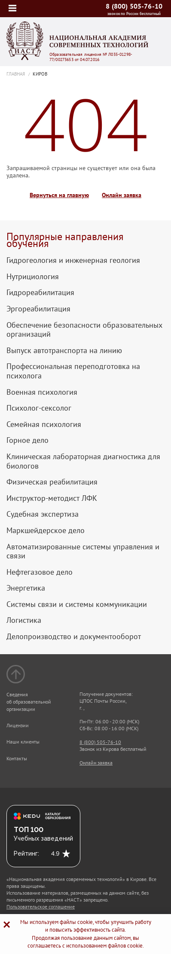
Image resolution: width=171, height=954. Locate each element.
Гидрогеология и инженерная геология (73, 260)
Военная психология (41, 392)
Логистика (23, 620)
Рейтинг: (26, 853)
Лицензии (17, 725)
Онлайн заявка (121, 195)
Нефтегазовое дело (39, 572)
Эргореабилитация (38, 309)
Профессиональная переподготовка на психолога (73, 371)
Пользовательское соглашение (40, 906)
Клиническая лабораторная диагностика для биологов (83, 461)
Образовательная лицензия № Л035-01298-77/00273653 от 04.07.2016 (90, 57)
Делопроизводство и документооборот (73, 636)
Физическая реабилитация (52, 482)
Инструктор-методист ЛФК (51, 498)
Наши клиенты (23, 741)
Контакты (16, 758)
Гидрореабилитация (40, 292)
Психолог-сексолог (38, 408)
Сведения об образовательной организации (28, 701)
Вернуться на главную (59, 195)
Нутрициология (32, 276)
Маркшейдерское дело (45, 530)
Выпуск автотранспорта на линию (64, 350)
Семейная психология (43, 424)
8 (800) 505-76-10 (134, 6)
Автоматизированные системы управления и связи (82, 551)
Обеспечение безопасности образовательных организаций (84, 329)
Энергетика (25, 588)
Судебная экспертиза (42, 514)
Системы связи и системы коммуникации (76, 604)
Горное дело (27, 440)
